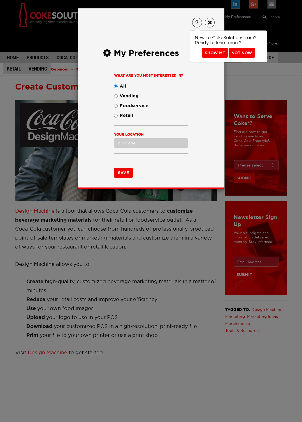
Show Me (215, 52)
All (120, 86)
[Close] (210, 22)
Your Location (128, 134)
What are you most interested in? (148, 75)
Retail (123, 115)
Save (123, 172)
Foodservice (131, 106)
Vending (126, 96)
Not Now (241, 52)
